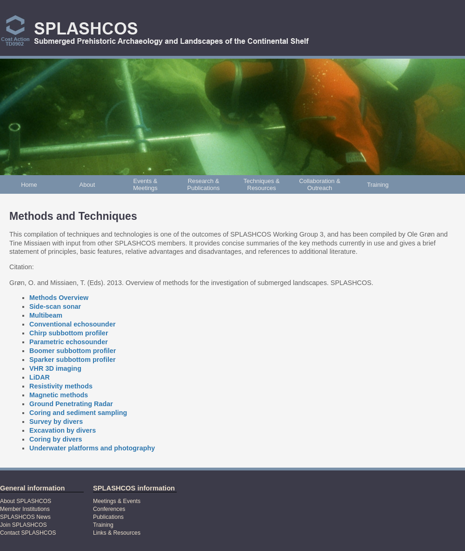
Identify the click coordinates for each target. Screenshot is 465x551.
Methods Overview (58, 297)
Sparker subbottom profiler (72, 359)
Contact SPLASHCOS (28, 533)
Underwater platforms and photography (92, 448)
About (87, 184)
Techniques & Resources (262, 184)
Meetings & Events (116, 501)
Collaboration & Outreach (319, 184)
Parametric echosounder (68, 342)
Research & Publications (203, 184)
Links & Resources (116, 533)
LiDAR (39, 377)
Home (29, 184)
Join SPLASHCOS (23, 525)
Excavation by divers (62, 430)
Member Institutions (25, 509)
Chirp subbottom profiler (68, 333)
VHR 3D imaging (55, 368)
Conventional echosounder (72, 324)
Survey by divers (56, 421)
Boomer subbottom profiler (72, 350)
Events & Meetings (145, 184)
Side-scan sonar (55, 306)
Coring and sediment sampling (78, 412)
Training (377, 184)
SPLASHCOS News (25, 517)
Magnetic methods (58, 395)
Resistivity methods (61, 386)
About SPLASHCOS (25, 501)
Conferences (109, 509)
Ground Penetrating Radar (71, 404)
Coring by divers (55, 439)
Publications (108, 517)
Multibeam (45, 315)
